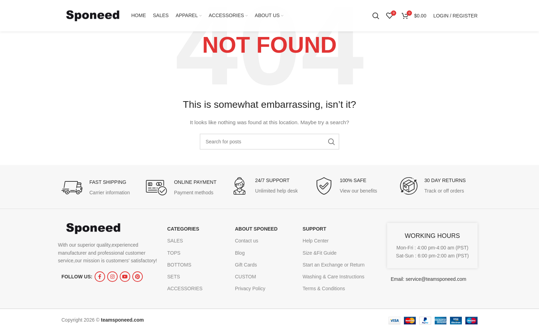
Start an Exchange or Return (333, 265)
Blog (240, 253)
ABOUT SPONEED (256, 229)
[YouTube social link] (125, 276)
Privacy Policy (250, 288)
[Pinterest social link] (137, 276)
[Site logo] (92, 15)
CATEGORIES (183, 229)
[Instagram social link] (112, 276)
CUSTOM (245, 276)
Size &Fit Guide (320, 253)
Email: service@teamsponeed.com (428, 279)
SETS (173, 276)
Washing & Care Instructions (333, 276)
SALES (175, 240)
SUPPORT (314, 229)
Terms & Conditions (324, 288)
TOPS (173, 253)
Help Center (316, 240)
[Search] (376, 16)
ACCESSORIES (184, 288)
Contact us (246, 240)
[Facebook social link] (100, 276)
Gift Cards (246, 265)
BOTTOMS (179, 265)
